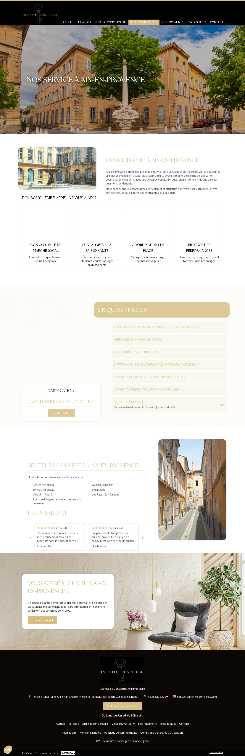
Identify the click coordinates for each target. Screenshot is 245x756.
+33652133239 (158, 696)
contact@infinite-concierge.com (197, 696)
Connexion (216, 752)
